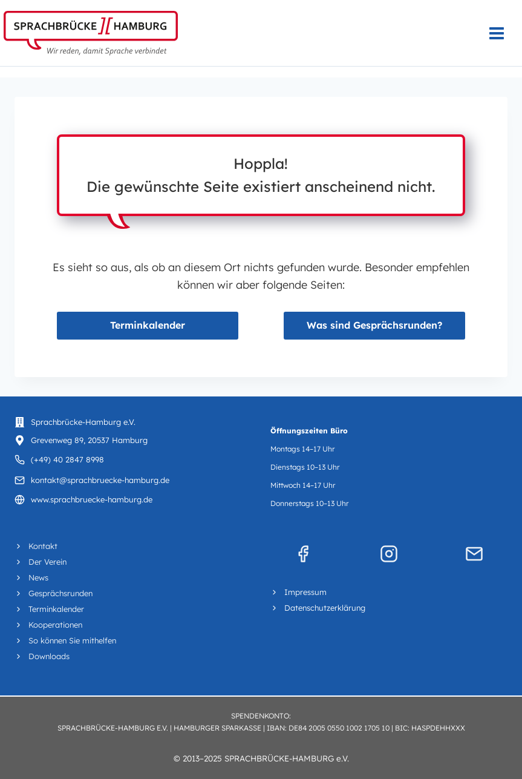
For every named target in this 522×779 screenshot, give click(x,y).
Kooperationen (55, 624)
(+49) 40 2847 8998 (67, 459)
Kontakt (42, 546)
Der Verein (47, 562)
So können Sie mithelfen (72, 640)
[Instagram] (389, 554)
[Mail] (474, 554)
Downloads (49, 656)
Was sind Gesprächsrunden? (374, 325)
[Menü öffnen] (502, 33)
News (38, 577)
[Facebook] (303, 554)
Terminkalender (147, 325)
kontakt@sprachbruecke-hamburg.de (100, 480)
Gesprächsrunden (60, 593)
